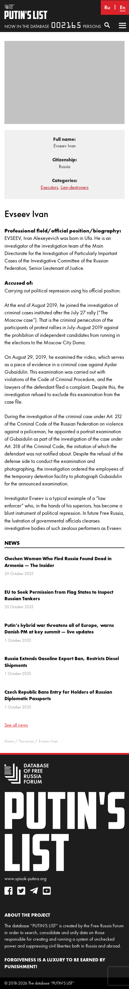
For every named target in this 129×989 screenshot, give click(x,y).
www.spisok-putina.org (25, 878)
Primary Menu (122, 31)
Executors (49, 187)
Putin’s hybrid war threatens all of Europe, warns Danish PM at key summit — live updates (59, 628)
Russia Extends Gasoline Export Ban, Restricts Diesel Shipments (61, 661)
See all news (16, 725)
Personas (26, 741)
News (12, 542)
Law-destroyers (75, 187)
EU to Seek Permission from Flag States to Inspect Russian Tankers (58, 595)
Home (9, 741)
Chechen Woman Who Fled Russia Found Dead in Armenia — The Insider (57, 561)
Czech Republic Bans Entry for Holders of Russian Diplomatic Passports (58, 695)
